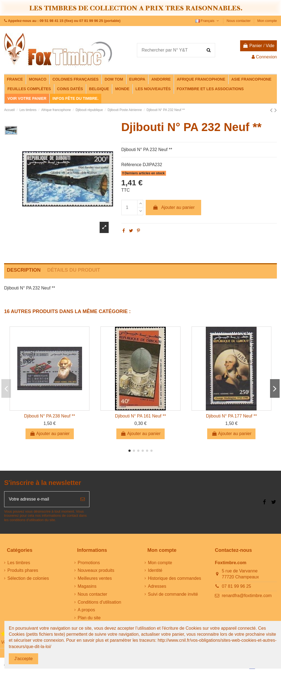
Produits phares (22, 570)
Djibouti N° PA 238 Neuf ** (49, 416)
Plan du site (89, 617)
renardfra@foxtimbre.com (247, 595)
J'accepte (23, 658)
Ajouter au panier (173, 207)
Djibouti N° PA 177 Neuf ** (231, 416)
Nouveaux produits (96, 570)
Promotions (89, 562)
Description (24, 270)
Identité (155, 570)
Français (207, 21)
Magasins (87, 586)
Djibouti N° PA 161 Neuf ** (140, 416)
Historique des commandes (174, 578)
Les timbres (18, 562)
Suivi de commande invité (173, 594)
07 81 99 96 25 (236, 586)
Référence (131, 164)
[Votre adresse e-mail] (40, 499)
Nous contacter (239, 21)
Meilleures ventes (95, 578)
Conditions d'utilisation (99, 602)
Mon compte (267, 21)
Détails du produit (73, 270)
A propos (86, 609)
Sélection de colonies (28, 578)
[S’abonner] (82, 499)
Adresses (157, 586)
